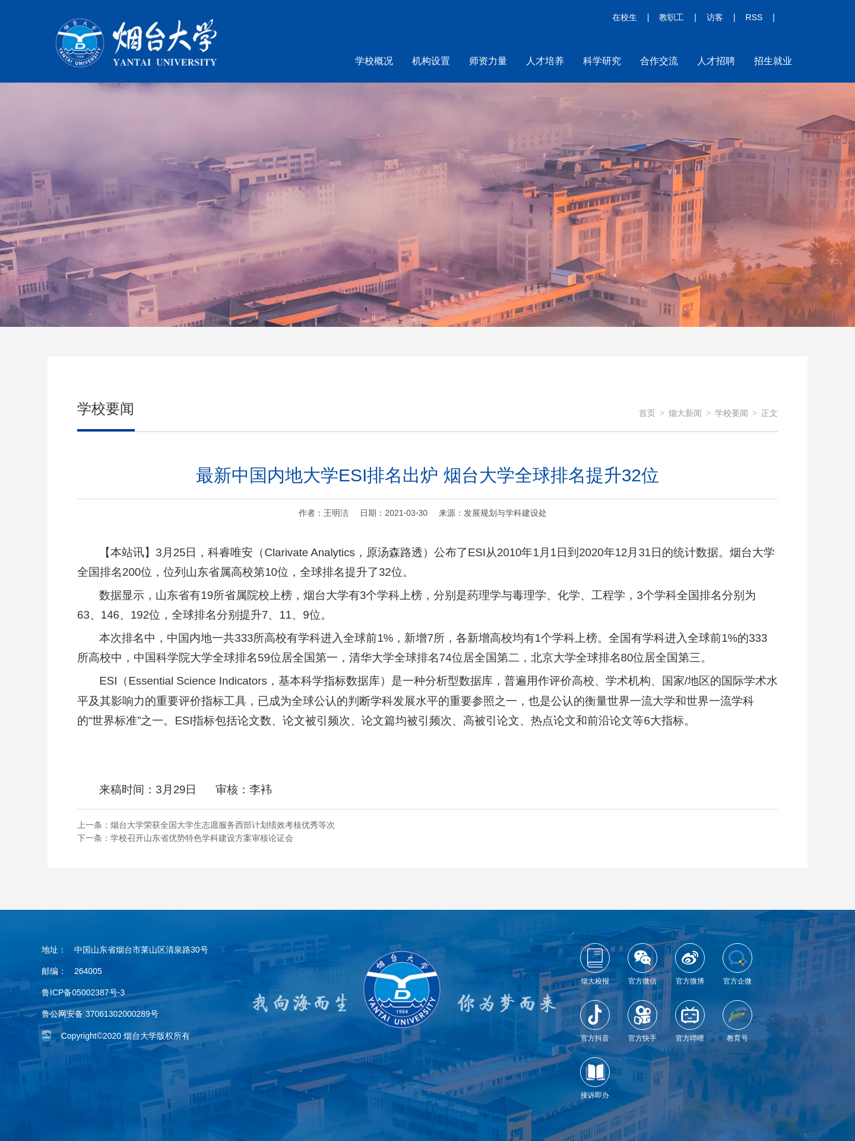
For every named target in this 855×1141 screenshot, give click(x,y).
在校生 (624, 17)
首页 (647, 413)
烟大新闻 (685, 413)
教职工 (671, 17)
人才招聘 (716, 61)
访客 (715, 17)
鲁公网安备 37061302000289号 (100, 1014)
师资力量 (488, 61)
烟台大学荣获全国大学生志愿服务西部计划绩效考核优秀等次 (222, 825)
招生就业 (773, 61)
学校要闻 (731, 413)
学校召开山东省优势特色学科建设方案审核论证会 (201, 838)
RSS (754, 17)
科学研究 (602, 61)
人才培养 (545, 61)
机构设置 (431, 61)
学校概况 (374, 61)
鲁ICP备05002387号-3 (83, 992)
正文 (769, 413)
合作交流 (659, 61)
